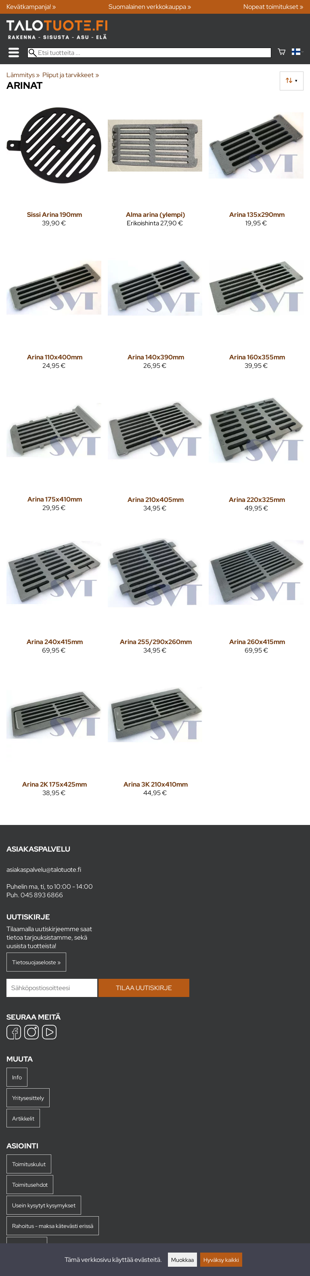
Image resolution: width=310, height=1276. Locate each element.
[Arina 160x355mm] (256, 308)
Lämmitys (23, 75)
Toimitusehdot (30, 1184)
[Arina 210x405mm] (155, 451)
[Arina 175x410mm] (53, 451)
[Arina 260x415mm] (256, 593)
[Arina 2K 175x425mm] (53, 735)
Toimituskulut (29, 1164)
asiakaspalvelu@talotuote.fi (43, 869)
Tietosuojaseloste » (36, 962)
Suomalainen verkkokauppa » (150, 6)
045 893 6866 (42, 895)
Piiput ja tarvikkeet (70, 75)
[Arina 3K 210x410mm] (155, 735)
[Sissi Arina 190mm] (53, 166)
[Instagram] (31, 1033)
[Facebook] (13, 1033)
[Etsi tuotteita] (149, 53)
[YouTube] (49, 1033)
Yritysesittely (28, 1098)
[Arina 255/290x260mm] (155, 593)
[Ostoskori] (281, 52)
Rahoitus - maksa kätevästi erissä (52, 1226)
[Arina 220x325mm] (256, 451)
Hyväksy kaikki (221, 1259)
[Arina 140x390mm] (155, 308)
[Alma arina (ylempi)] (155, 166)
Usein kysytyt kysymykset (43, 1205)
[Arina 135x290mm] (256, 166)
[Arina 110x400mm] (53, 308)
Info (17, 1077)
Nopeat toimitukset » (273, 6)
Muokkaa (182, 1259)
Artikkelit (23, 1118)
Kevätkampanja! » (31, 6)
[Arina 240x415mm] (53, 593)
